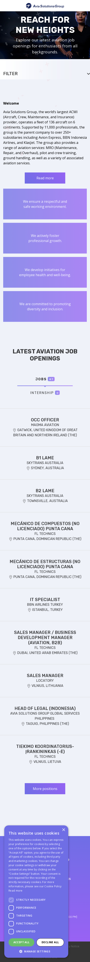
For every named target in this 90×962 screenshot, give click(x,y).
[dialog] (36, 891)
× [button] (63, 830)
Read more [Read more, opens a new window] (16, 890)
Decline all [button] (50, 942)
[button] (36, 951)
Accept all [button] (21, 942)
